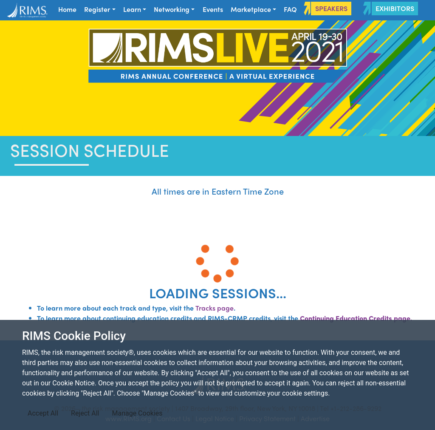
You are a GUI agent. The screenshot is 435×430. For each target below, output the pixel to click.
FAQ (290, 9)
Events (213, 9)
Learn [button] (132, 9)
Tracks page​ (214, 308)
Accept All (43, 413)
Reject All (85, 413)
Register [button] (97, 9)
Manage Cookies (137, 413)
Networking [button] (171, 9)
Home (67, 9)
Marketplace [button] (251, 9)
